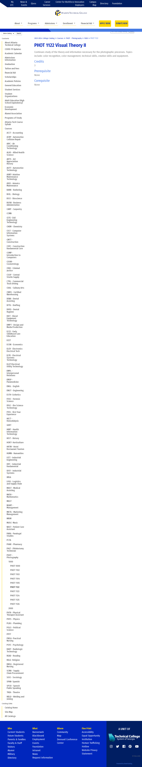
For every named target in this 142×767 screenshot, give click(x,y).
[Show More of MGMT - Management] (5, 505)
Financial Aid (86, 23)
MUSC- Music (12, 523)
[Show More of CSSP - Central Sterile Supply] (5, 274)
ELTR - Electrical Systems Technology (14, 357)
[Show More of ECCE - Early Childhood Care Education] (5, 331)
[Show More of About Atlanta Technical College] (3, 42)
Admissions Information (10, 58)
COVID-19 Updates (13, 49)
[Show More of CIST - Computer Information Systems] (5, 231)
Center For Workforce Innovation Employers (70, 3)
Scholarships (10, 77)
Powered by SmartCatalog (124, 763)
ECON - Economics (15, 344)
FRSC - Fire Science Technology (15, 406)
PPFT (9, 634)
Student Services (12, 89)
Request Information (42, 757)
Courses (8, 128)
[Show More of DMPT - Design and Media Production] (5, 325)
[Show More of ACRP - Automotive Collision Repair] (5, 137)
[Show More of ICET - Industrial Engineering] (5, 457)
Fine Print (86, 728)
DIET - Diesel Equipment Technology (12, 318)
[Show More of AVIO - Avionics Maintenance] (5, 183)
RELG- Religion (13, 660)
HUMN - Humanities (15, 453)
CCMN (9, 213)
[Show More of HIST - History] (5, 438)
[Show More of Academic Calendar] (3, 53)
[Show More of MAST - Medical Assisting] (5, 488)
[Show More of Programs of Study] (3, 118)
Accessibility (88, 732)
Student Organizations (11, 95)
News (35, 753)
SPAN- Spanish (13, 681)
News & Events (23, 3)
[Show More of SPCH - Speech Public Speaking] (5, 686)
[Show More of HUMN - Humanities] (5, 453)
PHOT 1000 (15, 566)
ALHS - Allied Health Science (15, 153)
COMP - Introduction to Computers (14, 255)
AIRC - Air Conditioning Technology (12, 146)
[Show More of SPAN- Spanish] (5, 681)
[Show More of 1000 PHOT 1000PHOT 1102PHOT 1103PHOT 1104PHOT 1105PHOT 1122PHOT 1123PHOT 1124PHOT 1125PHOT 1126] (7, 561)
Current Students (16, 732)
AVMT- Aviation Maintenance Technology (13, 176)
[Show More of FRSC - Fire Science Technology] (5, 405)
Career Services (46, 3)
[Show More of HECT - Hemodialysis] (5, 418)
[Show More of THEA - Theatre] (5, 692)
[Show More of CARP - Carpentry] (5, 209)
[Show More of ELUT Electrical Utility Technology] (5, 364)
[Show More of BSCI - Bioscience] (5, 198)
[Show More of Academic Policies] (3, 81)
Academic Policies (13, 81)
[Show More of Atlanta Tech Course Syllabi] (3, 122)
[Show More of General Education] (3, 85)
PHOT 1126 (15, 604)
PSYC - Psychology (15, 645)
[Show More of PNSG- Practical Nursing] (5, 638)
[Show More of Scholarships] (3, 77)
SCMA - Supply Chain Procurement (15, 672)
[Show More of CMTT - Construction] (5, 239)
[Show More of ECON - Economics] (5, 344)
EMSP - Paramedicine (13, 380)
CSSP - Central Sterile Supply (13, 276)
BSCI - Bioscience (14, 198)
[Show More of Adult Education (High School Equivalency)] (3, 100)
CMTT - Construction (12, 240)
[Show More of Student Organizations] (3, 94)
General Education (13, 85)
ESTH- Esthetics (14, 395)
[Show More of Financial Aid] (3, 72)
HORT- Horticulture (15, 442)
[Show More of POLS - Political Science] (5, 627)
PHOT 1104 (15, 578)
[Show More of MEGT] (5, 501)
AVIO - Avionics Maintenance (13, 184)
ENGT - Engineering (15, 390)
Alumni (11, 750)
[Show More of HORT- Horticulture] (5, 442)
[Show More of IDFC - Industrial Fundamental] (5, 464)
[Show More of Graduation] (3, 64)
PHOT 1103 (15, 574)
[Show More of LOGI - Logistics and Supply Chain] (5, 481)
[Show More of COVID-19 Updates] (3, 49)
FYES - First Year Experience (14, 413)
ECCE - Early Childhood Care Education (13, 333)
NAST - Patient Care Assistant (15, 528)
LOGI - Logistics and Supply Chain (14, 482)
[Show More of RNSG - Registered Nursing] (5, 664)
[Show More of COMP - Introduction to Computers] (5, 253)
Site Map (9, 712)
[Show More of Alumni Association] (3, 113)
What (35, 728)
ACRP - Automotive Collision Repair (15, 138)
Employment (38, 739)
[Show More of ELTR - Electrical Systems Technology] (5, 355)
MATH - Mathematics (12, 495)
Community (63, 732)
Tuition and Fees (12, 68)
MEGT (9, 501)
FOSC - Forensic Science (13, 400)
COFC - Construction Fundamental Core (15, 247)
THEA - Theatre (13, 692)
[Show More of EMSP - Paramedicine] (5, 379)
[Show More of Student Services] (3, 89)
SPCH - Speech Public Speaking (14, 687)
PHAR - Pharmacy (14, 544)
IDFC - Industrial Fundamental (14, 465)
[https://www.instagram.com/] (111, 746)
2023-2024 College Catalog (44, 38)
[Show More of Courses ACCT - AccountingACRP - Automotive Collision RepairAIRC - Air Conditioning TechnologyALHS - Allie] (3, 128)
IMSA (9, 477)
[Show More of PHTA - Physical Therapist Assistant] (5, 612)
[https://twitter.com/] (117, 746)
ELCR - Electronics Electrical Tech (14, 350)
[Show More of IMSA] (5, 477)
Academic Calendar (13, 53)
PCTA (9, 540)
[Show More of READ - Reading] (5, 656)
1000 (10, 561)
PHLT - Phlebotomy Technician (15, 549)
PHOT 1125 (14, 600)
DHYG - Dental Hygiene (13, 310)
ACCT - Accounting (15, 133)
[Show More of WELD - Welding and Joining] (5, 696)
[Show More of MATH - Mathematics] (5, 494)
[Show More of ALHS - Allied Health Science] (5, 152)
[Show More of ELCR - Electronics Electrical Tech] (5, 349)
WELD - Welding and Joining (15, 697)
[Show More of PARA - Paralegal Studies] (5, 533)
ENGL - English (13, 386)
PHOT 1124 (15, 595)
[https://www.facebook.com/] (124, 746)
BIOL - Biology (13, 194)
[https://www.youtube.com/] (137, 746)
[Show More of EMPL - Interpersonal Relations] (5, 371)
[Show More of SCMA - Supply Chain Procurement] (5, 671)
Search (19, 33)
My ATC (12, 3)
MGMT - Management (12, 506)
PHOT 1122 (14, 587)
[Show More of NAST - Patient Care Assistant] (5, 527)
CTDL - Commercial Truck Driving (15, 282)
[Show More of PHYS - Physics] (5, 619)
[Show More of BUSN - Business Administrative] (5, 202)
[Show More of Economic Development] (3, 107)
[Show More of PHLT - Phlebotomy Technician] (5, 548)
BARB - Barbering (14, 190)
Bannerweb (38, 732)
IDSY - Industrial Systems (14, 472)
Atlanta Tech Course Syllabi (14, 123)
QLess (33, 3)
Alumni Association (13, 113)
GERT (9, 425)
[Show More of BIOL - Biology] (5, 194)
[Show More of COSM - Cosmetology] (5, 261)
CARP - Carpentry (14, 209)
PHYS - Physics (13, 619)
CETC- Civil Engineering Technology (12, 220)
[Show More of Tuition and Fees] (3, 68)
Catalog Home (11, 707)
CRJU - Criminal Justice (13, 269)
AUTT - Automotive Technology (15, 169)
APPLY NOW (105, 23)
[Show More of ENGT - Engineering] (5, 390)
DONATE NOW (121, 23)
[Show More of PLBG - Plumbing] (5, 623)
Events (35, 743)
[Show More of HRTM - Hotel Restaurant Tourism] (5, 447)
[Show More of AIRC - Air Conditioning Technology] (5, 143)
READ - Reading (13, 656)
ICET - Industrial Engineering (14, 458)
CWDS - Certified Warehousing (14, 293)
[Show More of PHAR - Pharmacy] (5, 544)
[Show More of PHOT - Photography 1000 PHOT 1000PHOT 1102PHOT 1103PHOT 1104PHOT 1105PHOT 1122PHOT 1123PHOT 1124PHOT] (5, 555)
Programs (32, 23)
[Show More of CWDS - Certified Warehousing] (5, 292)
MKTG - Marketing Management (14, 513)
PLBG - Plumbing (14, 623)
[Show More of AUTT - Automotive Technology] (5, 168)
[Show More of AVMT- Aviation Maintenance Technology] (5, 174)
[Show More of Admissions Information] (3, 57)
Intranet (36, 750)
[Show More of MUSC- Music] (5, 523)
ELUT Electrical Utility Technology (15, 365)
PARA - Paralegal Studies (14, 534)
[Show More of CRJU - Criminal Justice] (5, 268)
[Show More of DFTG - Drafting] (5, 305)
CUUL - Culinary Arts (15, 288)
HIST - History (13, 438)
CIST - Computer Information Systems (14, 233)
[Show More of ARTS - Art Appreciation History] (5, 159)
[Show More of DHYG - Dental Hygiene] (5, 309)
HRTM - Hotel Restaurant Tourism (15, 448)
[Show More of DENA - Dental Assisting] (5, 298)
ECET (9, 340)
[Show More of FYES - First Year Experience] (5, 412)
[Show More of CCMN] (5, 213)
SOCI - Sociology (14, 677)
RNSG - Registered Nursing (15, 665)
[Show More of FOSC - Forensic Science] (5, 399)
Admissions (50, 23)
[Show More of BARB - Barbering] (5, 190)
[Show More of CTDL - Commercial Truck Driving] (5, 281)
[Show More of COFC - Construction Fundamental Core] (5, 246)
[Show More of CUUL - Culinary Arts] (5, 288)
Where (60, 728)
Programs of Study (13, 118)
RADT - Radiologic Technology (15, 650)
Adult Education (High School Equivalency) (14, 101)
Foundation (117, 3)
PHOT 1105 (15, 583)
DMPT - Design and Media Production (15, 326)
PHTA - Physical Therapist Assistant (15, 613)
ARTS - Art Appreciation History (12, 161)
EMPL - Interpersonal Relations (13, 373)
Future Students (16, 735)
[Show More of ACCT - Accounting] (5, 133)
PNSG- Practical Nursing (14, 639)
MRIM (9, 518)
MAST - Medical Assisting (13, 489)
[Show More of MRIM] (5, 518)
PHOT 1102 (15, 570)
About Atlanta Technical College (13, 43)
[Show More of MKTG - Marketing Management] (5, 512)
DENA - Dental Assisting (13, 299)
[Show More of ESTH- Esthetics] (5, 395)
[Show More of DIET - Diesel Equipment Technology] (5, 316)
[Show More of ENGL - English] (5, 386)
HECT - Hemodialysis (13, 419)
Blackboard (38, 735)
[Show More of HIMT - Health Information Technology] (5, 429)
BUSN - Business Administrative (14, 203)
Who (10, 728)
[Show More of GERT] (5, 425)
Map (59, 735)
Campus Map (92, 3)
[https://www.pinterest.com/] (130, 746)
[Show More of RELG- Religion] (5, 660)
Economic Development (11, 108)
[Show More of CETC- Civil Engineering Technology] (5, 217)
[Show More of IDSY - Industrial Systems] (5, 470)
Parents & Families (17, 739)
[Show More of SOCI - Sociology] (5, 677)
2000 (10, 608)
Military (11, 753)
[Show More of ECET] (5, 340)
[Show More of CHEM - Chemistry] (5, 226)
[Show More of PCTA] (5, 540)
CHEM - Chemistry (14, 226)
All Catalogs (10, 716)
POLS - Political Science (14, 628)
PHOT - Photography (12, 556)
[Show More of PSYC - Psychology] (5, 645)
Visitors (11, 746)
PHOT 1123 (14, 591)
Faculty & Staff (15, 743)
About (17, 23)
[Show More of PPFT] (5, 634)
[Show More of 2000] (7, 608)
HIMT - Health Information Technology (13, 431)
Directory (104, 3)
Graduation (10, 64)
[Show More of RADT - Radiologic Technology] (5, 649)
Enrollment (68, 23)
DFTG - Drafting (13, 305)
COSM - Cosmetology (13, 262)
